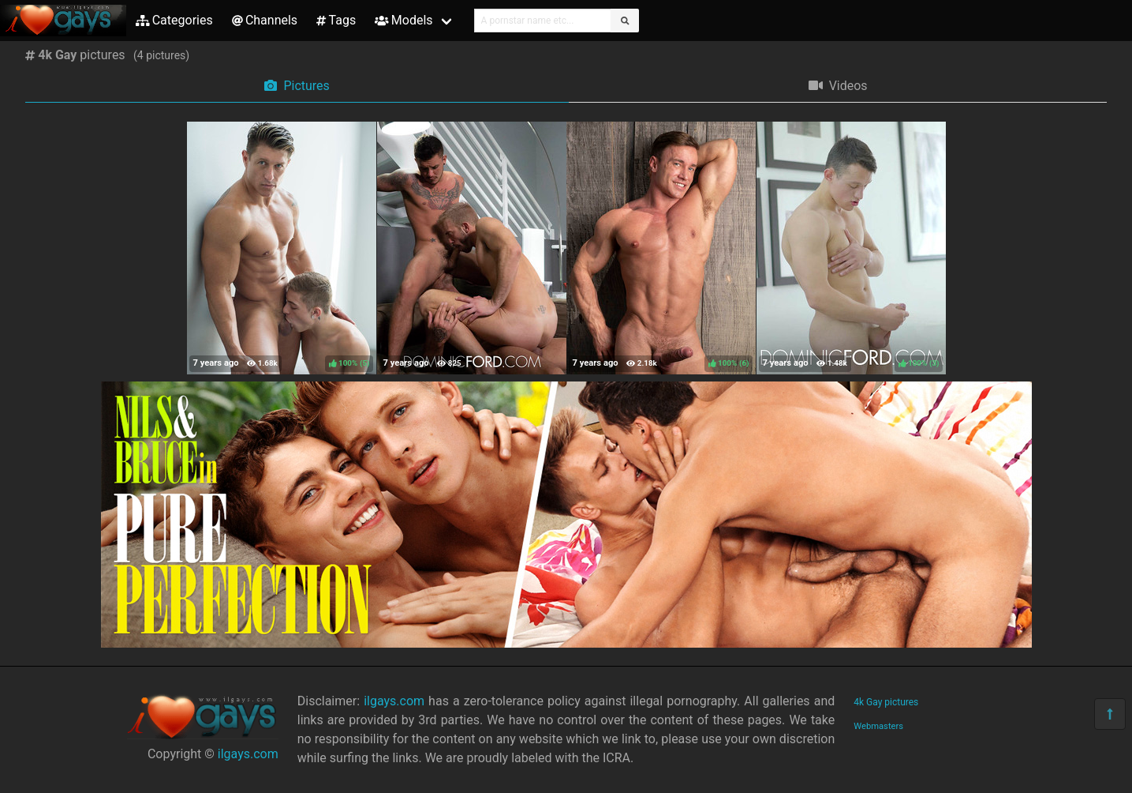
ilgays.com (248, 753)
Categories (174, 20)
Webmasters (878, 726)
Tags (336, 20)
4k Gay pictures (886, 702)
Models (403, 20)
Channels (264, 20)
